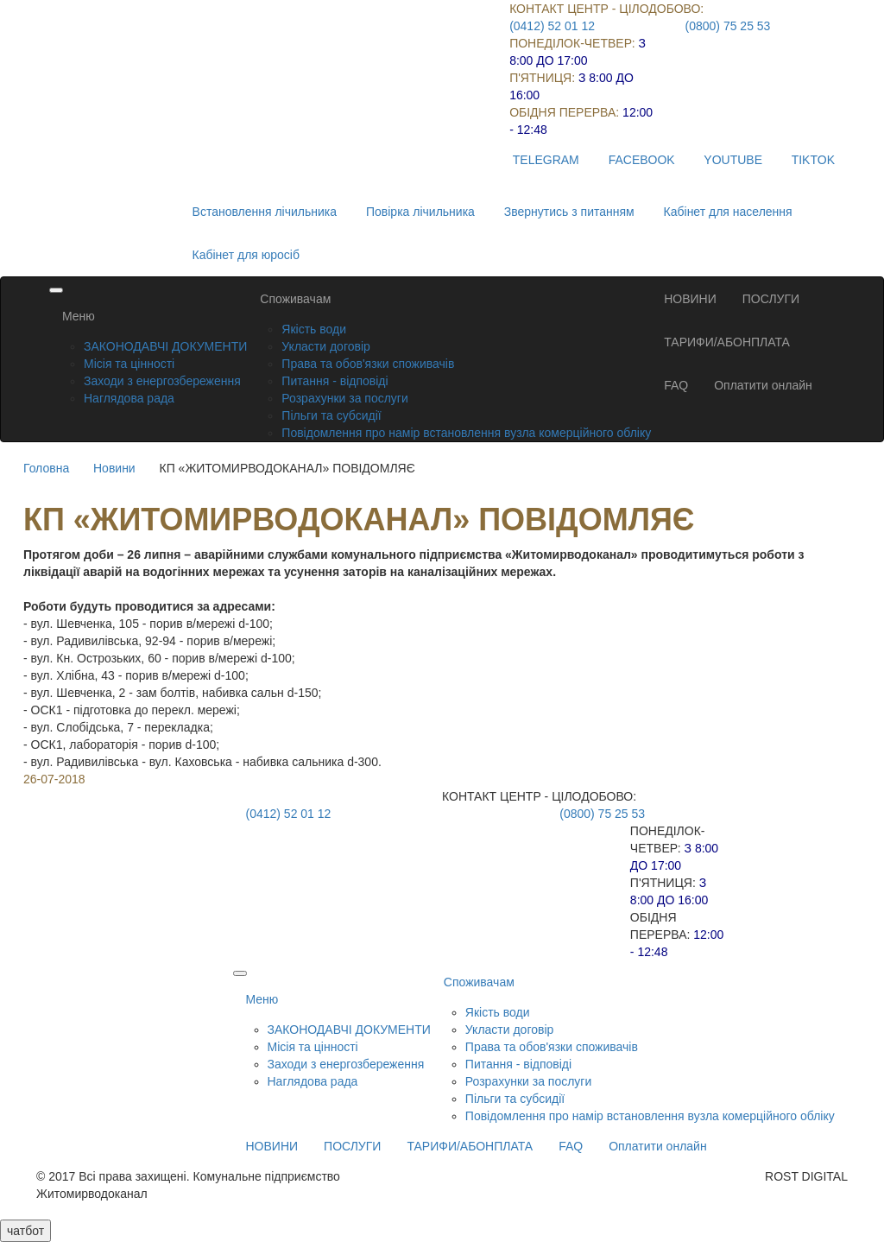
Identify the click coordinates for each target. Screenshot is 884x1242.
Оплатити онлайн (763, 385)
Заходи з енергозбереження (162, 381)
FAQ (676, 385)
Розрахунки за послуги (344, 398)
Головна (46, 468)
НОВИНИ (690, 299)
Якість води (313, 329)
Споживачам (295, 299)
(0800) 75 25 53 (728, 26)
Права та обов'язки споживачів (367, 364)
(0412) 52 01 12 (552, 26)
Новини (114, 468)
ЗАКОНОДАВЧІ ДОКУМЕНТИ (165, 346)
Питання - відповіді (334, 381)
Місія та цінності (129, 364)
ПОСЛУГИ (770, 299)
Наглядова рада (129, 398)
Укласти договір (325, 346)
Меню (78, 316)
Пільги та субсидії (331, 415)
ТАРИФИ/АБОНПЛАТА (727, 342)
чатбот (25, 1231)
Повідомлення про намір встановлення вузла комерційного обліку (466, 433)
